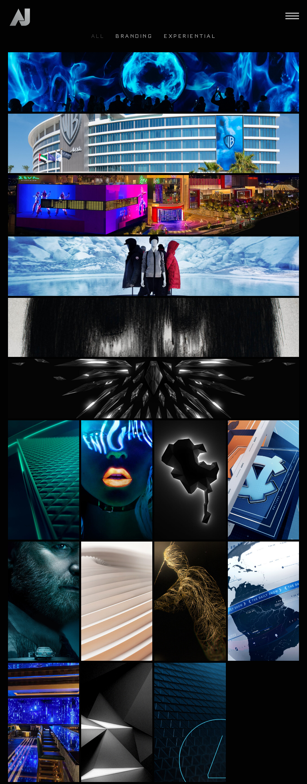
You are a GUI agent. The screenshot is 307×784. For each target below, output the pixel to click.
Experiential (190, 36)
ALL (98, 36)
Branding (134, 36)
